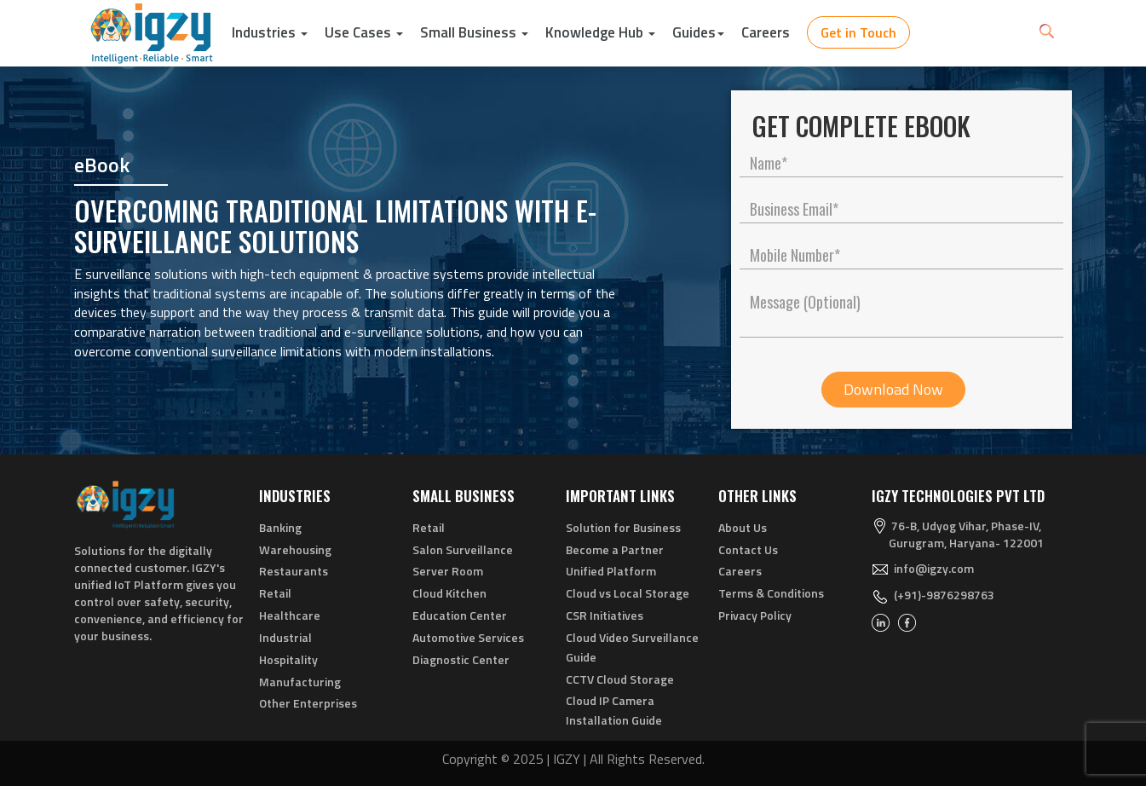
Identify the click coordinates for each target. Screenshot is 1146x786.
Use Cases (364, 32)
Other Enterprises (308, 703)
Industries (270, 32)
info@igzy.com (934, 568)
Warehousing (295, 549)
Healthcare (289, 615)
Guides (698, 32)
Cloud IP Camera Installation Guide (614, 710)
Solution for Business (623, 527)
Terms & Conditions (771, 593)
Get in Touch (858, 32)
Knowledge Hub (600, 32)
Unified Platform (611, 571)
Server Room (447, 571)
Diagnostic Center (461, 659)
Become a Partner (615, 549)
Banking (280, 527)
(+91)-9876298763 (944, 595)
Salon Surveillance (462, 549)
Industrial (285, 637)
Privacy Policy (755, 615)
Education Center (459, 615)
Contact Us (748, 549)
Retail (275, 593)
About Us (742, 527)
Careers (765, 32)
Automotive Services (468, 637)
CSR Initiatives (604, 615)
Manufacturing (300, 682)
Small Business (474, 32)
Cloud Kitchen (449, 593)
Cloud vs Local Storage (627, 593)
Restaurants (293, 571)
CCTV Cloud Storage (620, 679)
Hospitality (288, 659)
